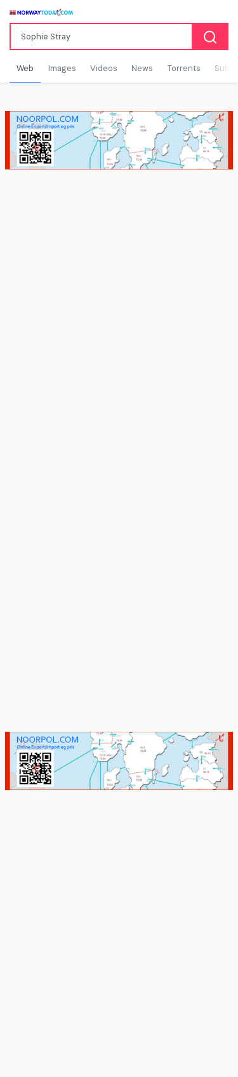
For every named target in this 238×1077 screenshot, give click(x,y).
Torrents (184, 68)
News (142, 68)
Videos (103, 68)
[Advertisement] (119, 313)
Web (25, 68)
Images (62, 68)
